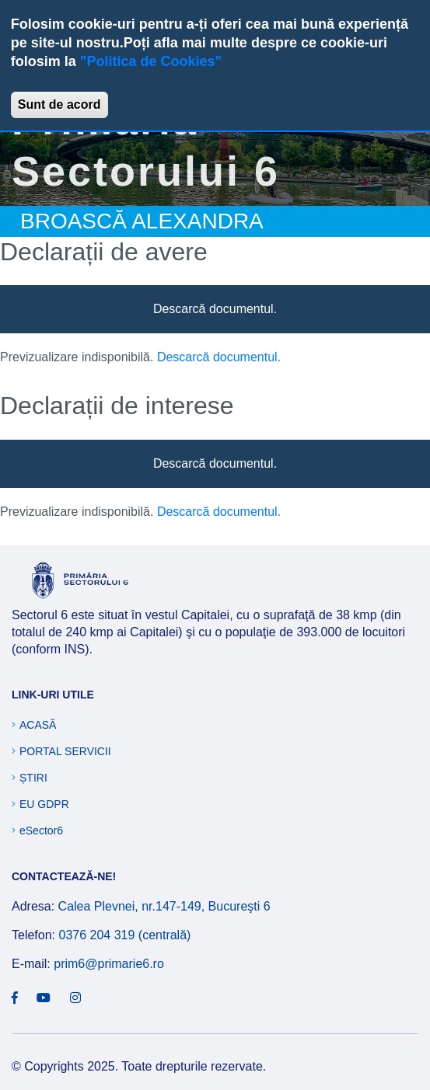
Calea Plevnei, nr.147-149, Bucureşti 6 (164, 906)
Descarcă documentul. (215, 308)
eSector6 (41, 830)
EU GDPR (44, 804)
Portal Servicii (65, 751)
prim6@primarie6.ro (109, 963)
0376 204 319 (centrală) (124, 935)
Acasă (37, 725)
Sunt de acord (59, 104)
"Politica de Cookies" (151, 61)
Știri (33, 777)
